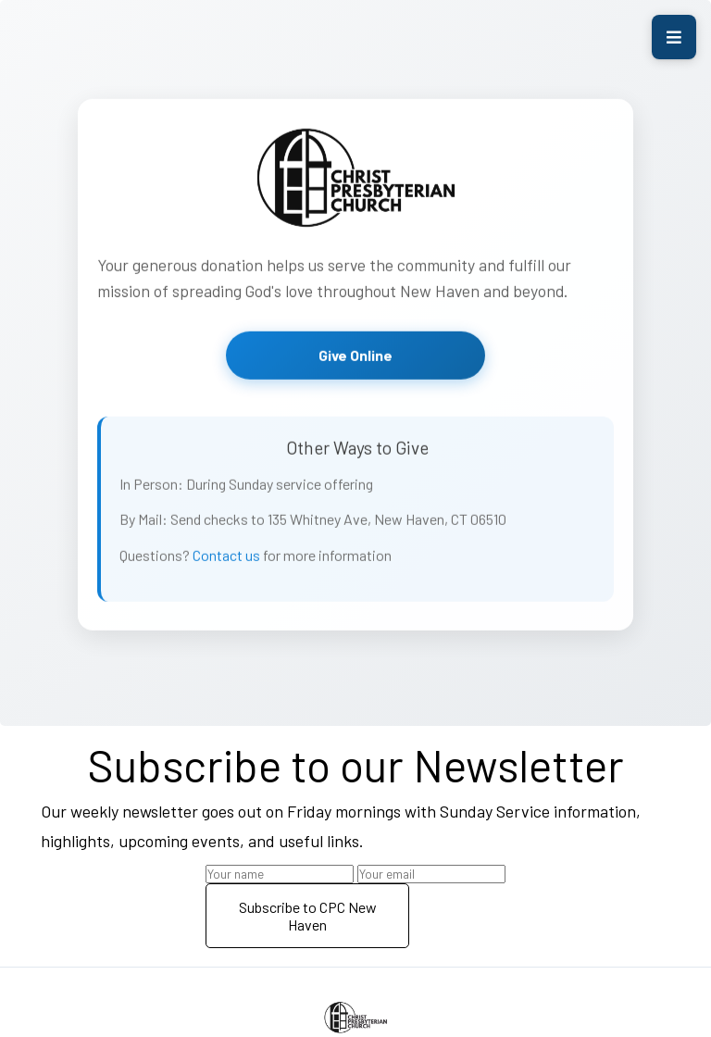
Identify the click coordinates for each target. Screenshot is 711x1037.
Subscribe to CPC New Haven (308, 915)
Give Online (355, 358)
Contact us (226, 558)
